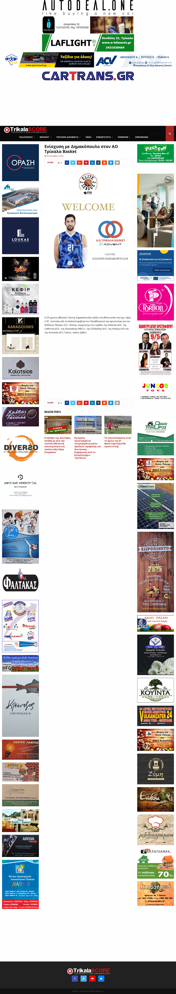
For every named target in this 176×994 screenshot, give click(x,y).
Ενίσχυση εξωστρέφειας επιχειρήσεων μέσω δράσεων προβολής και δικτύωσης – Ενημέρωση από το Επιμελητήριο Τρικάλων (87, 448)
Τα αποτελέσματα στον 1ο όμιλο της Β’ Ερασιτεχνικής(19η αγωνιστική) (117, 442)
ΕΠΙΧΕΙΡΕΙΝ (123, 137)
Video (88, 137)
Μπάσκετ (44, 137)
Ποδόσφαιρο (26, 137)
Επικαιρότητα (103, 137)
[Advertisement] (88, 105)
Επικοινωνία (141, 137)
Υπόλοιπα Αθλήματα (67, 137)
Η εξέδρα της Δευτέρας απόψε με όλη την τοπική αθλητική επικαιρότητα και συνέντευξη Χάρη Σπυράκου (57, 445)
